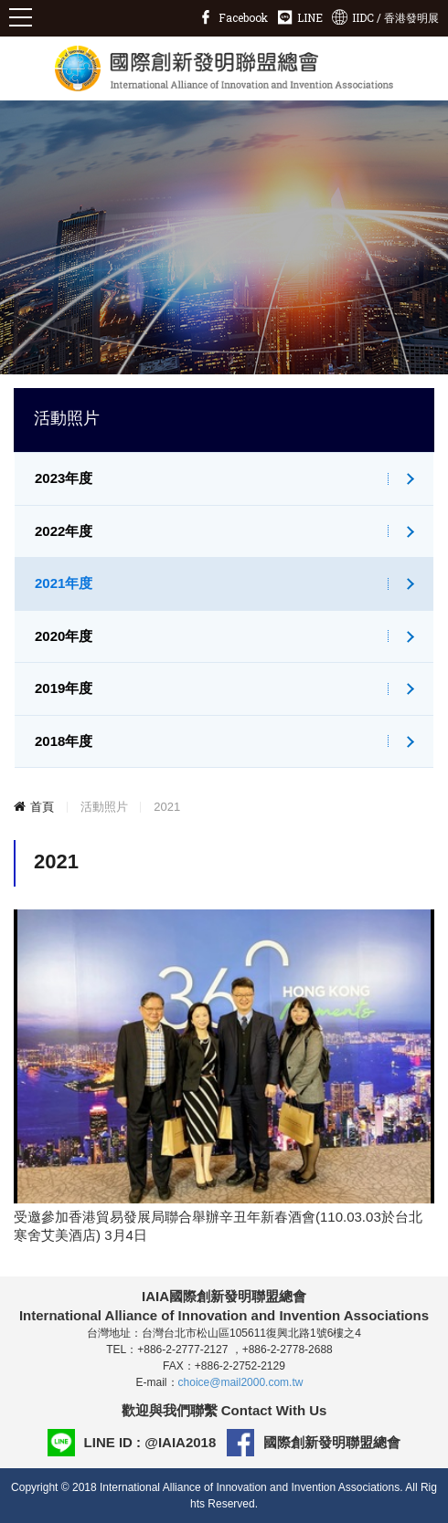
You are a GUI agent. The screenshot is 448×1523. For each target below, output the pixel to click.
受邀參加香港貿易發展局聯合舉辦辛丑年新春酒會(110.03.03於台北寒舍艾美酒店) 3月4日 (218, 1226)
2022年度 (63, 531)
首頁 (42, 807)
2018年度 (63, 741)
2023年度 (63, 478)
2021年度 (63, 583)
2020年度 (63, 636)
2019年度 (63, 688)
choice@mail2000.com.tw (241, 1382)
